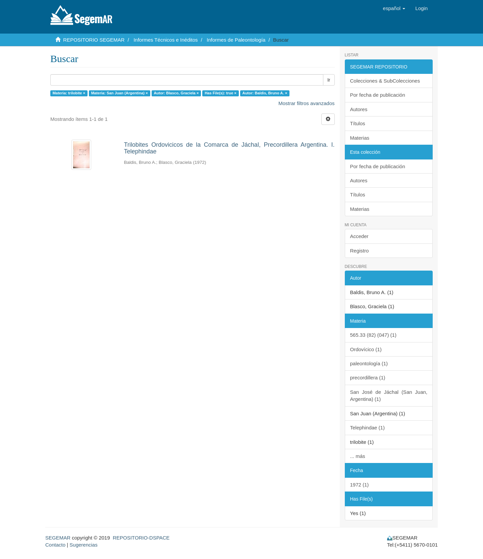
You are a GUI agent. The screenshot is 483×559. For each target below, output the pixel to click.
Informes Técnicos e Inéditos (165, 40)
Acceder (359, 236)
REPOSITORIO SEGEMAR (93, 40)
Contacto (55, 545)
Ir (328, 80)
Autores (359, 109)
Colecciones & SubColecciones (385, 81)
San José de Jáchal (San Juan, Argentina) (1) (389, 395)
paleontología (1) (369, 363)
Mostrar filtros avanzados (306, 103)
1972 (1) (359, 484)
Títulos (357, 123)
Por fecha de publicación (377, 95)
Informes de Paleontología (236, 40)
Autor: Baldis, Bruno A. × (265, 93)
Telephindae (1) (367, 427)
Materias (360, 138)
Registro (359, 250)
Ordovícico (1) (366, 349)
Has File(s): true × (220, 93)
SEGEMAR (57, 538)
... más (357, 456)
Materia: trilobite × (69, 93)
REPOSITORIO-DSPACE (141, 538)
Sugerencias (83, 545)
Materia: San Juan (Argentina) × (119, 93)
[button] (394, 8)
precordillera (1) (367, 377)
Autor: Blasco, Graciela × (176, 93)
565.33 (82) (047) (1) (373, 335)
